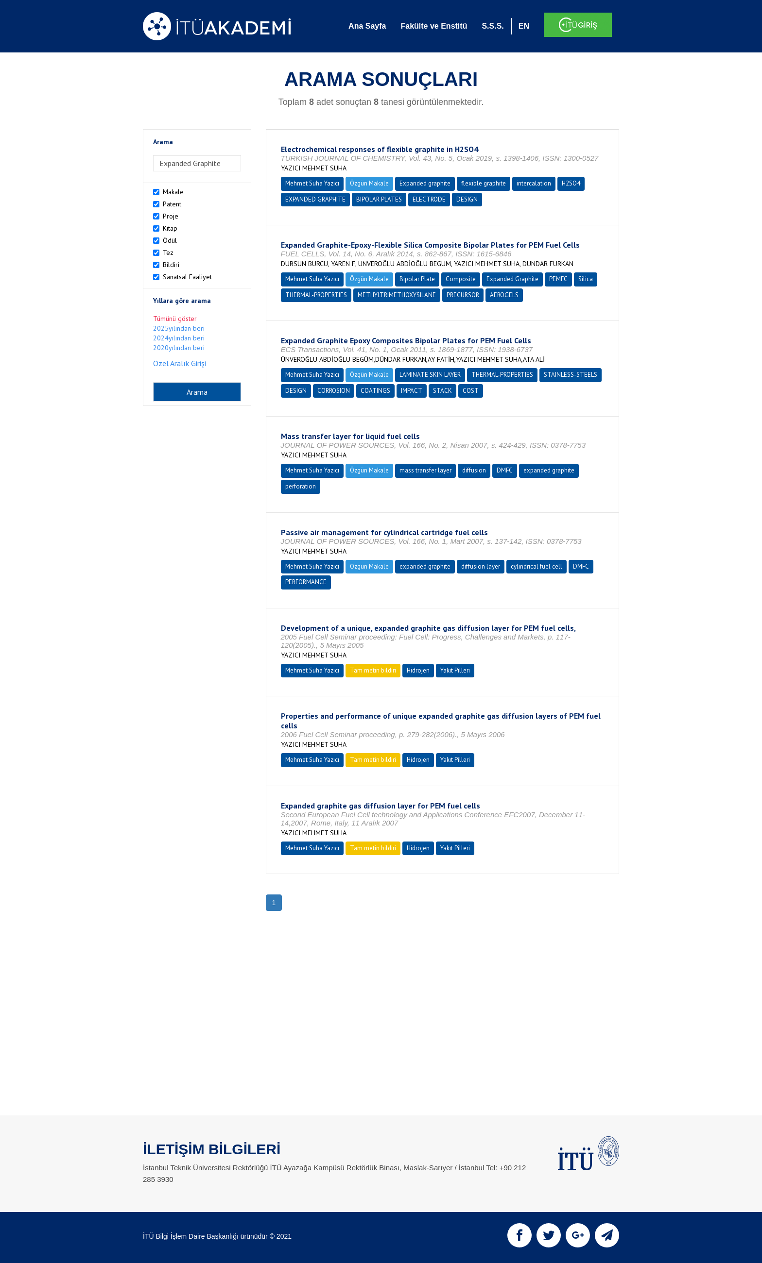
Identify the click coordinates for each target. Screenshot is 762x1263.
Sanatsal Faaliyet (187, 276)
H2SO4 (571, 183)
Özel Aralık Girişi (179, 363)
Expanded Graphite (512, 279)
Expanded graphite (424, 183)
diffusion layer (480, 566)
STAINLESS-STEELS (570, 374)
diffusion (474, 470)
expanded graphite (548, 470)
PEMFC (558, 279)
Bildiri (171, 264)
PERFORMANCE (306, 582)
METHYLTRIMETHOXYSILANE (397, 295)
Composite (461, 279)
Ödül (170, 240)
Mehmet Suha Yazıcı (312, 183)
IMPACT (411, 391)
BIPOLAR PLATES (379, 199)
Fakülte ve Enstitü (433, 26)
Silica (585, 279)
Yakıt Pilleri (455, 670)
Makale (173, 191)
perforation (300, 486)
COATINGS (375, 391)
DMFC (505, 470)
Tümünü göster (175, 318)
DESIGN (467, 199)
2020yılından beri (179, 347)
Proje (170, 216)
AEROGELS (504, 295)
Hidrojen (418, 670)
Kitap (170, 228)
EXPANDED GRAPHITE (315, 199)
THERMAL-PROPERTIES (316, 295)
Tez (168, 252)
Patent (172, 204)
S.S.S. (492, 26)
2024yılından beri (179, 338)
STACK (442, 391)
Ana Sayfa (367, 26)
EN (524, 26)
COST (471, 391)
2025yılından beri (179, 328)
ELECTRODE (429, 199)
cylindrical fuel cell (536, 566)
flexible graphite (483, 183)
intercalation (534, 183)
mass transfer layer (425, 470)
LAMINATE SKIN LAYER (430, 374)
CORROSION (333, 391)
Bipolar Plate (417, 279)
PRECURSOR (463, 295)
